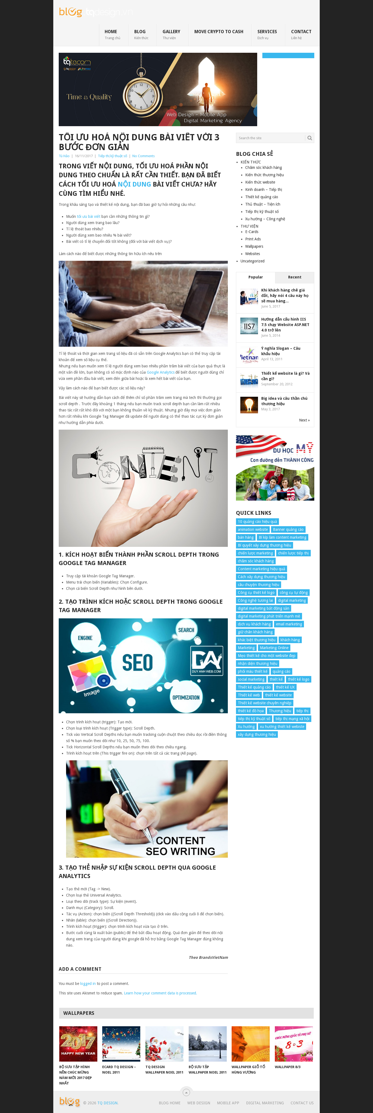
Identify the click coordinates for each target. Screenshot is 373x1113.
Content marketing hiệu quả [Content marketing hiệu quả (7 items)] (261, 569)
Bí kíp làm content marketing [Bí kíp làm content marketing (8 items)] (282, 537)
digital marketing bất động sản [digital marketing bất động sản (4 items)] (263, 608)
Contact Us (302, 1103)
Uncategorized (253, 261)
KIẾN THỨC (251, 162)
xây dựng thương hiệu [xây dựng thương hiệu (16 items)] (257, 734)
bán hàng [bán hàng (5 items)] (246, 537)
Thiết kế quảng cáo (261, 197)
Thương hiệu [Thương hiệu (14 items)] (280, 711)
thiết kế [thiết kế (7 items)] (276, 679)
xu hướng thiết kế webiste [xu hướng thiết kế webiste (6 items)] (282, 726)
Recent (294, 277)
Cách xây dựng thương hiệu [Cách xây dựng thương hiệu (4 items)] (261, 577)
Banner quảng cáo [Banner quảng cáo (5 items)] (288, 529)
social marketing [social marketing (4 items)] (251, 679)
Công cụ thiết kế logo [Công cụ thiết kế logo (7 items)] (256, 592)
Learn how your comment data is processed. (160, 993)
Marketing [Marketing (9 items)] (246, 648)
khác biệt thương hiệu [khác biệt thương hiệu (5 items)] (256, 640)
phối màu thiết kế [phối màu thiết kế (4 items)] (253, 671)
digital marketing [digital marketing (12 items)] (292, 600)
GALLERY (171, 34)
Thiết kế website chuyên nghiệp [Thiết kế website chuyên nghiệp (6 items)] (264, 703)
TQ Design (107, 1103)
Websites (252, 254)
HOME (112, 34)
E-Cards (251, 232)
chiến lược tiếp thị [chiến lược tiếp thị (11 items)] (293, 553)
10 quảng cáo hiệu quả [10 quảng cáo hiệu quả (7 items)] (257, 521)
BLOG (141, 34)
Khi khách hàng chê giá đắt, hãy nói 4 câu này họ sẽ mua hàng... (284, 295)
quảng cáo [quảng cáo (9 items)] (281, 671)
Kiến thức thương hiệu (264, 175)
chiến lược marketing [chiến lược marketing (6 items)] (255, 553)
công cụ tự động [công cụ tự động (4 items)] (294, 592)
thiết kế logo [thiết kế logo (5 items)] (298, 679)
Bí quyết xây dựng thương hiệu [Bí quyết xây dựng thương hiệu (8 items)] (264, 545)
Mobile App (228, 1103)
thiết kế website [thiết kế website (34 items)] (278, 695)
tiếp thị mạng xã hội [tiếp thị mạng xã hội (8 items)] (292, 719)
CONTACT (301, 34)
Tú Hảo (64, 156)
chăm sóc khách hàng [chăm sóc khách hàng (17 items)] (256, 561)
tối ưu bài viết (88, 216)
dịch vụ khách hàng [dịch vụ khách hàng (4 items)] (254, 624)
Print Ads (253, 239)
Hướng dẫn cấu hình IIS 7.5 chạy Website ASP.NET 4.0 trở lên (285, 324)
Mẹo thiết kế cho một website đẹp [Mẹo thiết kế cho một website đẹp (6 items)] (267, 655)
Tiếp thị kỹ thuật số (112, 156)
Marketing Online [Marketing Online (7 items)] (274, 648)
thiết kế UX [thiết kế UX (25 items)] (285, 687)
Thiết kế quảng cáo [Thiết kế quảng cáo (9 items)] (254, 687)
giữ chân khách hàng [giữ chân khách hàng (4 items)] (255, 632)
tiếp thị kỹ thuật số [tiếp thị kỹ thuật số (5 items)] (254, 719)
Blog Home (170, 1103)
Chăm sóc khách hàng (263, 167)
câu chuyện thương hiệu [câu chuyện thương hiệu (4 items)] (258, 584)
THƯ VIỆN (249, 226)
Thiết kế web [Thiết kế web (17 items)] (249, 695)
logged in (88, 983)
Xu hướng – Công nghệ (265, 219)
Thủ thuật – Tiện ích (262, 204)
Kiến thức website (260, 182)
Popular (255, 277)
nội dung (134, 184)
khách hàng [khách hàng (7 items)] (290, 640)
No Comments (143, 156)
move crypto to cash (218, 31)
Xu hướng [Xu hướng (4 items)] (246, 726)
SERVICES (267, 34)
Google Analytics (161, 372)
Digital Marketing (265, 1103)
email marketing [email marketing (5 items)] (289, 624)
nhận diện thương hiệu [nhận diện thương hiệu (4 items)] (257, 663)
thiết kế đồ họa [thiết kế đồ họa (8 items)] (251, 711)
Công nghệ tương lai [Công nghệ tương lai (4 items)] (255, 600)
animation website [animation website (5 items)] (253, 529)
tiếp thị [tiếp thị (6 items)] (302, 711)
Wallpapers (254, 246)
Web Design (198, 1103)
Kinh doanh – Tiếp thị (263, 189)
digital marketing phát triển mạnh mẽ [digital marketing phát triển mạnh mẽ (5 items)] (269, 616)
